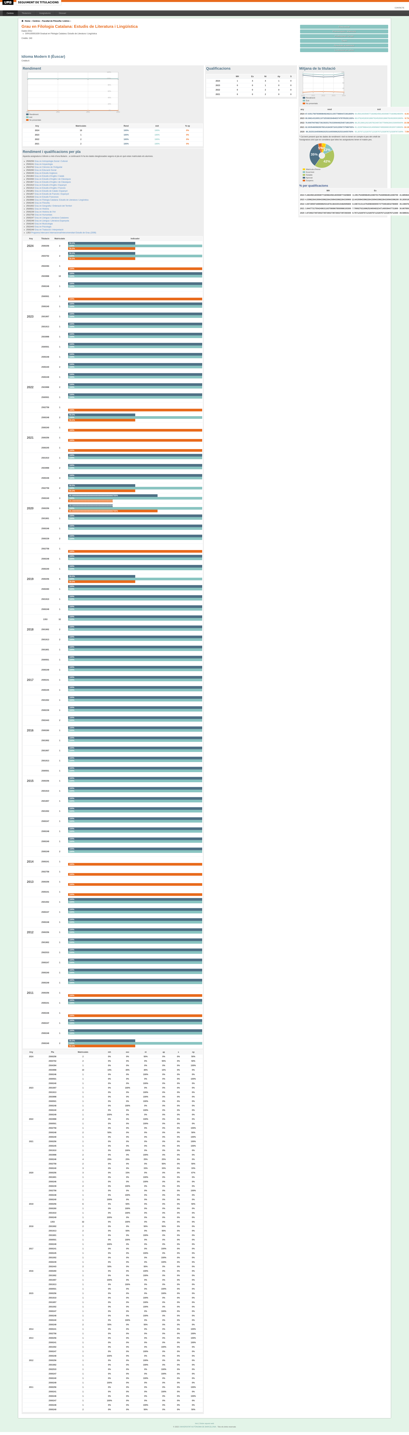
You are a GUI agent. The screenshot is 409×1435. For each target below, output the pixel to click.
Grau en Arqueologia (44, 164)
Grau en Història (42, 209)
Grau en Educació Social (45, 170)
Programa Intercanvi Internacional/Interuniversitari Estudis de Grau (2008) (63, 232)
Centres (10, 13)
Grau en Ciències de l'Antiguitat (48, 167)
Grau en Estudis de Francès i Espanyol (52, 194)
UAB (8, 2)
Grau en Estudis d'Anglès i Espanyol (51, 185)
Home (27, 21)
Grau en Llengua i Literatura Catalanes (52, 218)
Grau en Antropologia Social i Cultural (51, 161)
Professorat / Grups (344, 36)
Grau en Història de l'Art (45, 212)
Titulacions (26, 13)
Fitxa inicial (344, 26)
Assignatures (45, 13)
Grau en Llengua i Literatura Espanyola (52, 221)
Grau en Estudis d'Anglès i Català (49, 176)
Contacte (399, 8)
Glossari (62, 13)
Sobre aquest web (207, 1423)
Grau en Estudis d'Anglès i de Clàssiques (53, 179)
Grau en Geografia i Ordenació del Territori (53, 206)
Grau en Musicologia (44, 224)
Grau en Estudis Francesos (47, 197)
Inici (196, 1423)
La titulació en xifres (344, 50)
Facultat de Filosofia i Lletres (55, 21)
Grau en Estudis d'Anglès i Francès (50, 188)
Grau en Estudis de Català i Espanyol (51, 191)
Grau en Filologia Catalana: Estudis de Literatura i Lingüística (61, 200)
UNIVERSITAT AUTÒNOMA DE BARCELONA (197, 1427)
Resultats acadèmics (344, 45)
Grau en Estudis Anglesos (46, 173)
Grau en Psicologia (43, 227)
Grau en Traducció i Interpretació (49, 230)
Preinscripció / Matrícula (344, 31)
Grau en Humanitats (43, 215)
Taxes (344, 40)
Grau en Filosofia (42, 203)
